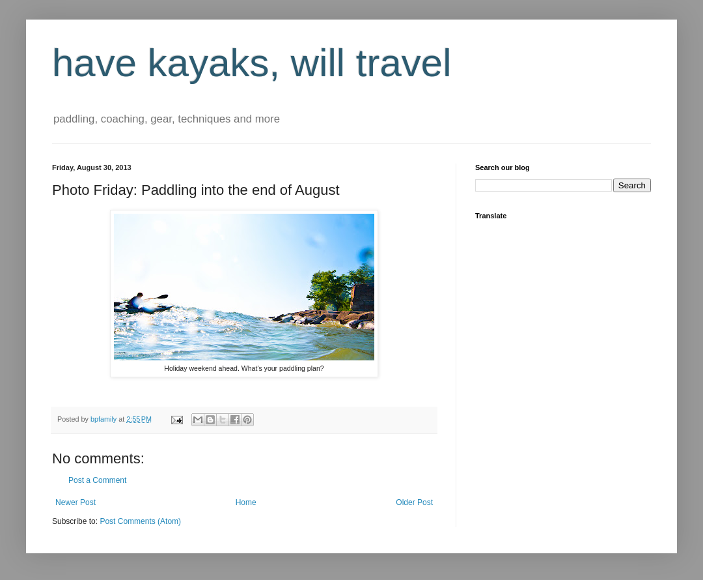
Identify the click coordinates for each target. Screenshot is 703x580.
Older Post (414, 502)
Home (246, 502)
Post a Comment (97, 480)
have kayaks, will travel (252, 63)
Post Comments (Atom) (140, 521)
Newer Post (75, 502)
